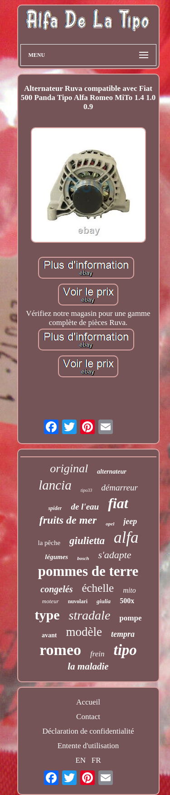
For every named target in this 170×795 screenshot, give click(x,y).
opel (110, 523)
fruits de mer (68, 520)
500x (127, 601)
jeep (130, 521)
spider (55, 508)
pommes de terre (88, 571)
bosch (83, 558)
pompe (130, 618)
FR (96, 760)
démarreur (119, 487)
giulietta (87, 540)
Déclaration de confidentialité (88, 731)
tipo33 (86, 490)
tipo (125, 650)
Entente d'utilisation (88, 745)
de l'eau (85, 506)
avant (49, 635)
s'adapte (114, 554)
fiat (118, 503)
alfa (126, 537)
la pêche (49, 542)
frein (97, 654)
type (47, 614)
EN (80, 760)
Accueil (88, 702)
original (69, 468)
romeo (60, 649)
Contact (88, 716)
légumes (56, 556)
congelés (56, 589)
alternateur (111, 471)
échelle (98, 588)
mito (129, 590)
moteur (50, 601)
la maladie (88, 666)
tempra (123, 634)
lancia (55, 485)
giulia (104, 601)
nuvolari (77, 601)
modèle (84, 632)
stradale (90, 615)
